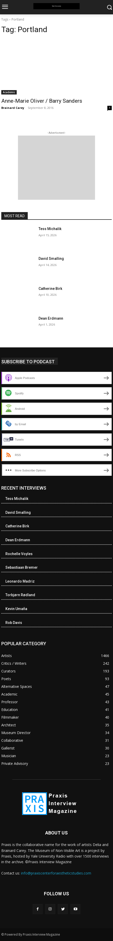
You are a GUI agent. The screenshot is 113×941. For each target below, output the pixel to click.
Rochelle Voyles (19, 554)
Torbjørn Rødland (20, 595)
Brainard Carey (12, 108)
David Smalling (51, 258)
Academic (9, 92)
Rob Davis (13, 623)
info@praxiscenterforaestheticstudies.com (56, 873)
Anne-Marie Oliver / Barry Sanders (41, 101)
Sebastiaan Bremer (21, 567)
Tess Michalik (50, 229)
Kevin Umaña (16, 609)
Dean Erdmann (51, 318)
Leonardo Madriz (20, 581)
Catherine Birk (50, 289)
